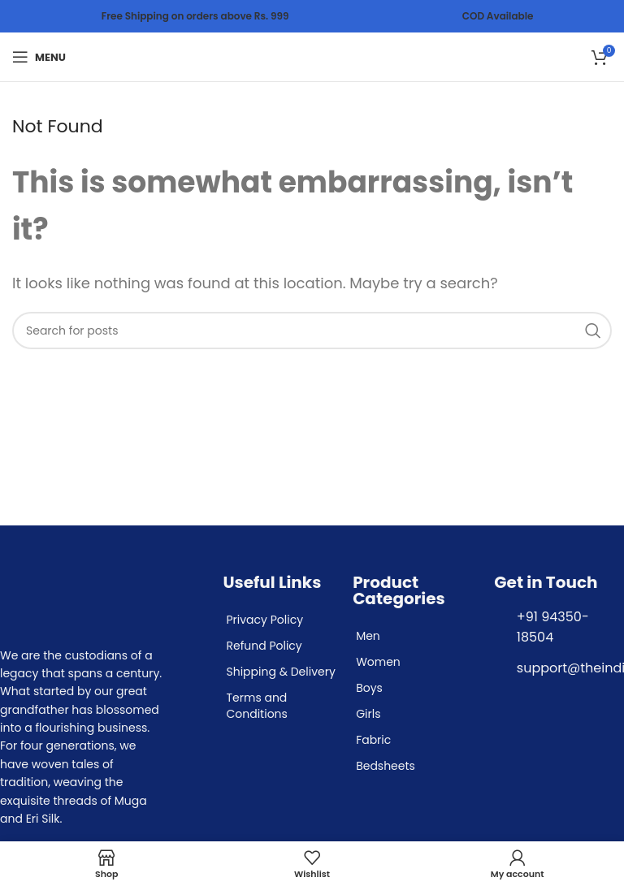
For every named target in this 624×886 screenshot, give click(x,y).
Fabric (373, 740)
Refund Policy (263, 645)
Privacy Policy (264, 620)
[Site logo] (312, 55)
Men (368, 636)
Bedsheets (385, 766)
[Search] (312, 330)
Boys (369, 688)
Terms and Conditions (256, 705)
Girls (368, 714)
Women (378, 662)
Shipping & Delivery (280, 671)
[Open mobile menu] (39, 57)
